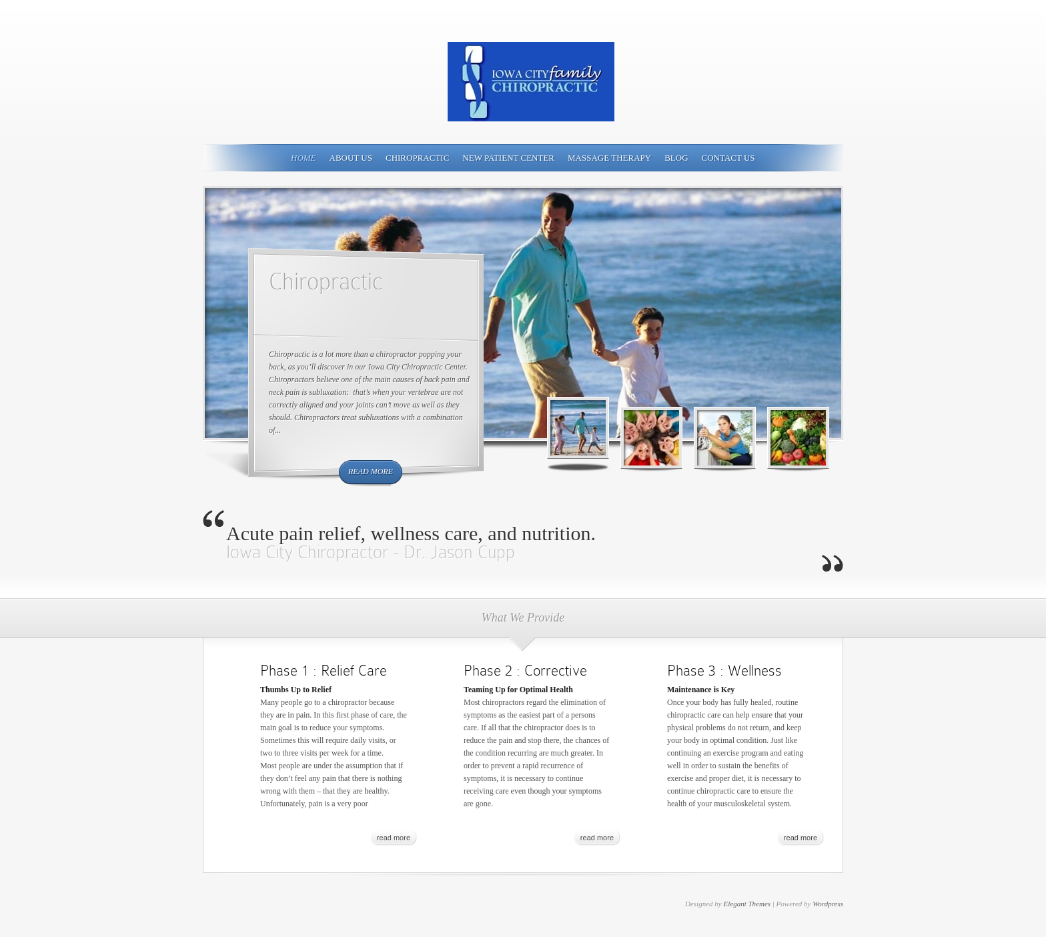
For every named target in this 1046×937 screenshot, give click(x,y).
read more (370, 471)
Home (303, 158)
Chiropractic (417, 158)
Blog (676, 158)
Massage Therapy (609, 158)
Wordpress (828, 904)
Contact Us (728, 158)
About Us (351, 158)
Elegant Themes (746, 904)
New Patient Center (508, 158)
